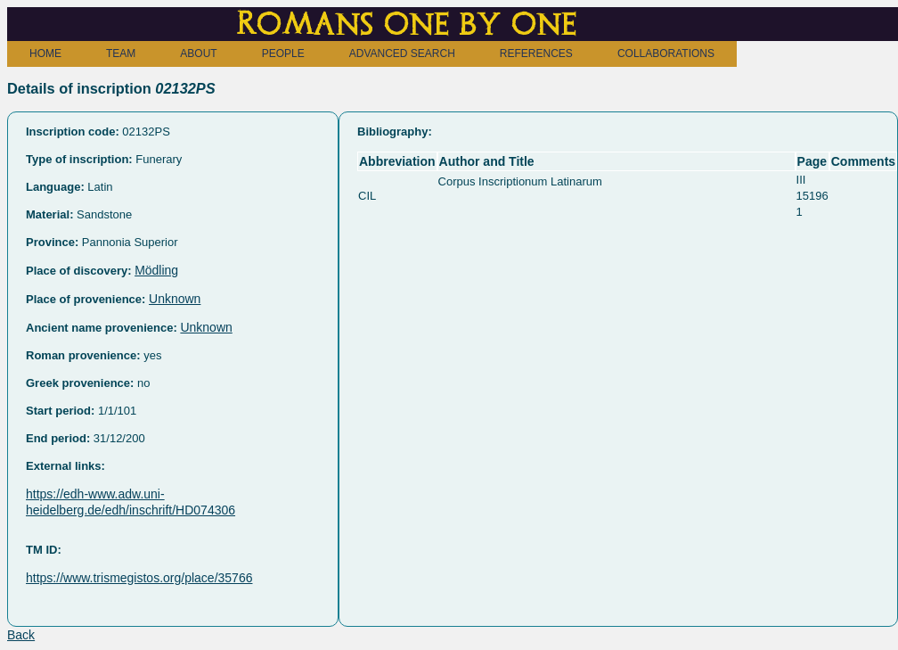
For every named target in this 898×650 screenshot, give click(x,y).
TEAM (120, 53)
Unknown (174, 299)
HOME (45, 53)
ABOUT (198, 53)
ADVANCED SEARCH (402, 53)
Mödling (156, 270)
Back (21, 635)
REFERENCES (536, 53)
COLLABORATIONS (665, 53)
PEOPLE (283, 53)
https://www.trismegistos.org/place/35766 (139, 578)
